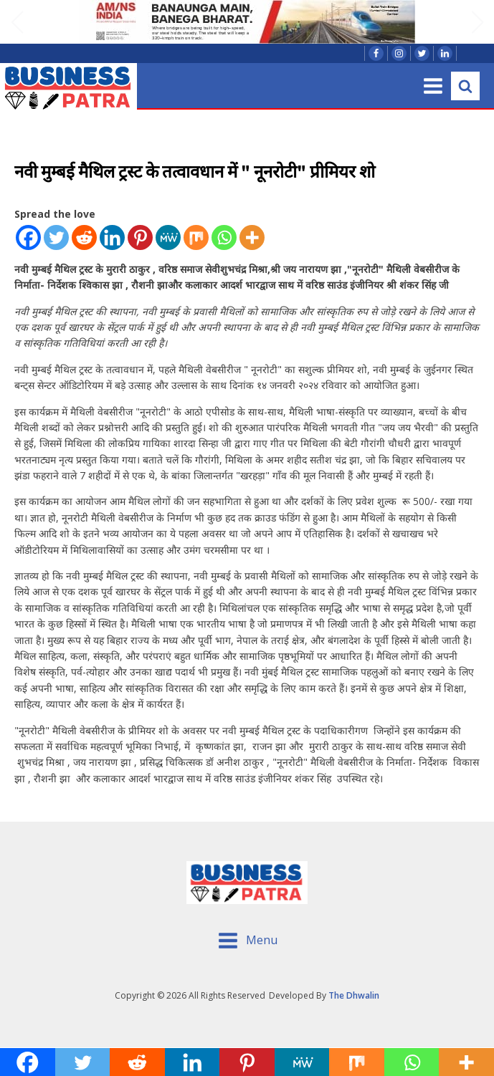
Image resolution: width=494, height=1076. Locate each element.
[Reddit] (84, 237)
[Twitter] (56, 237)
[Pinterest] (140, 237)
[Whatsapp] (224, 237)
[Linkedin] (112, 237)
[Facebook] (28, 237)
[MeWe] (168, 237)
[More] (252, 237)
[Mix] (196, 237)
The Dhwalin (353, 995)
